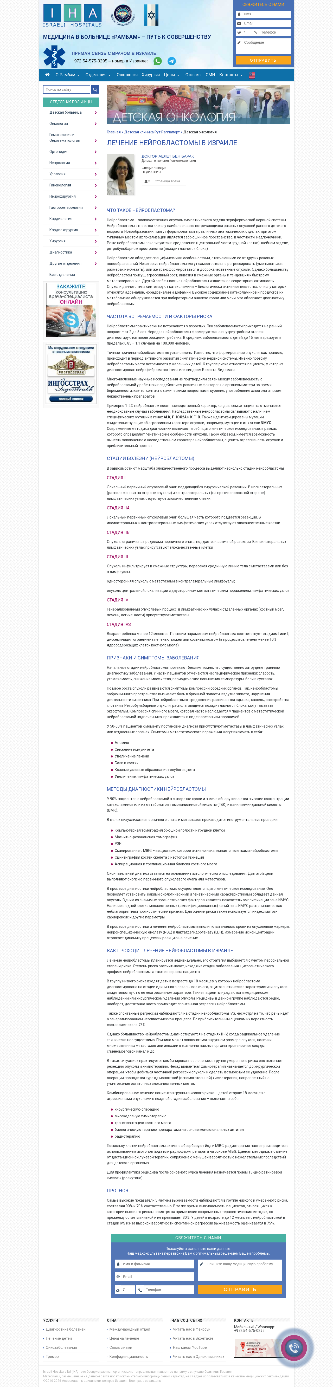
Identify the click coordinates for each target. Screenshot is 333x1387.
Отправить (263, 60)
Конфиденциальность (129, 1356)
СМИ (210, 74)
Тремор (52, 1356)
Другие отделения (65, 263)
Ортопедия (58, 152)
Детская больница (65, 112)
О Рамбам (67, 74)
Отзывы (193, 74)
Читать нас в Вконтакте (193, 1338)
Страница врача (167, 181)
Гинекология (60, 185)
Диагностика (60, 252)
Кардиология (60, 219)
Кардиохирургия (63, 230)
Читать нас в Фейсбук (191, 1329)
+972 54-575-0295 (89, 61)
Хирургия (151, 74)
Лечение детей (59, 1338)
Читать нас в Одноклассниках (198, 1356)
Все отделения (62, 275)
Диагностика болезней (66, 1329)
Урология (57, 174)
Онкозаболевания (61, 1347)
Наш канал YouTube (190, 1347)
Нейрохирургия (62, 196)
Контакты (230, 74)
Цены (171, 74)
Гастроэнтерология (66, 207)
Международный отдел (130, 1329)
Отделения (98, 74)
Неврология (59, 163)
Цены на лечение (124, 1338)
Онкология (127, 74)
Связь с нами (121, 1347)
